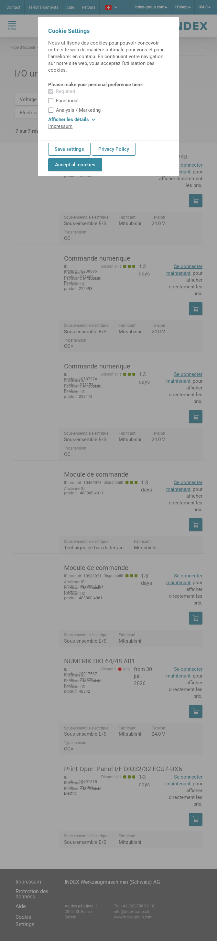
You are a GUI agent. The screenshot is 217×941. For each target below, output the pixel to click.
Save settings (69, 149)
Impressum (60, 126)
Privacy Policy (113, 149)
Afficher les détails (71, 119)
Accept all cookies (75, 165)
